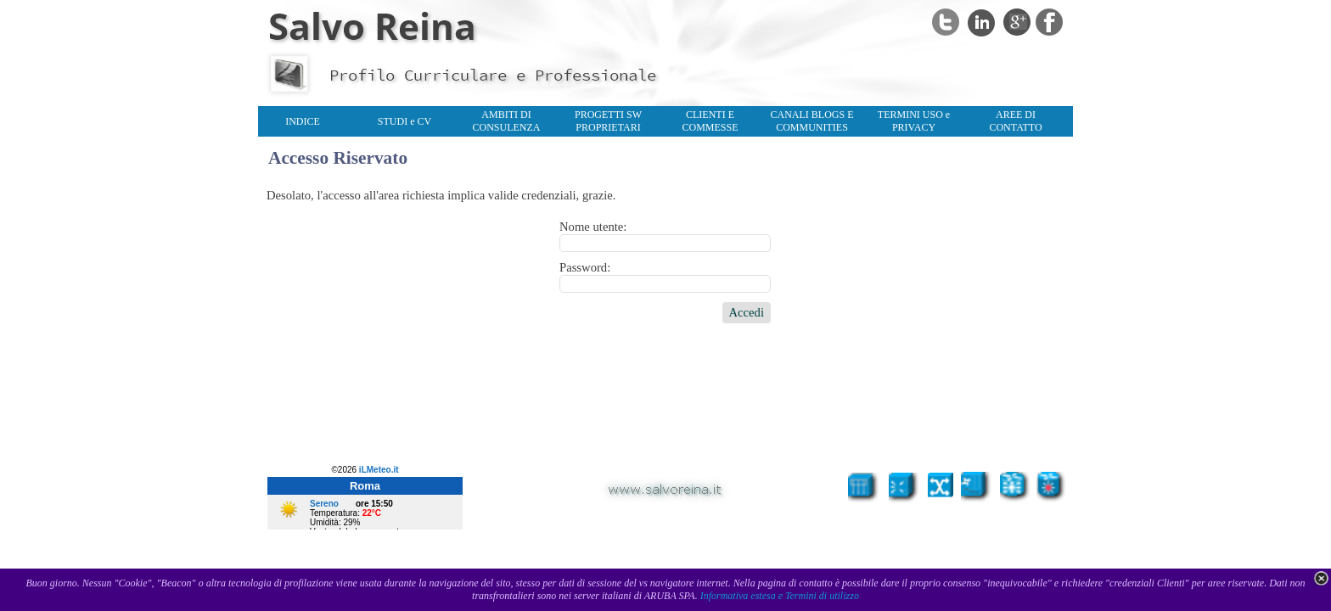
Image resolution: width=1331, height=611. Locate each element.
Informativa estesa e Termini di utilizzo (779, 596)
